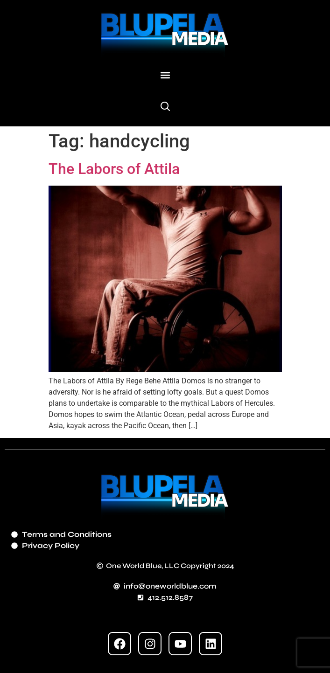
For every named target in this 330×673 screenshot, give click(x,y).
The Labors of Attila (114, 169)
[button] (165, 75)
